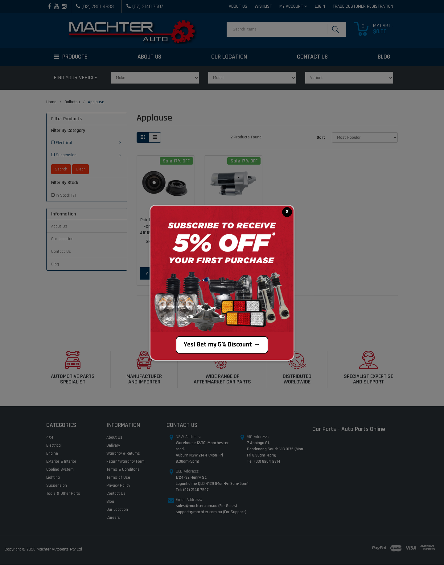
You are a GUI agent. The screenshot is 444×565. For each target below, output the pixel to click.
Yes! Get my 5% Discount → (222, 344)
